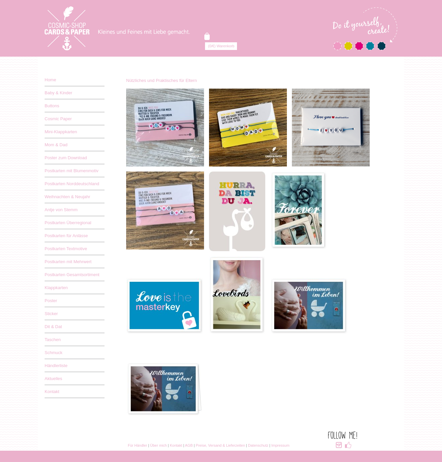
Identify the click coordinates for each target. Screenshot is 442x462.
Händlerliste (56, 365)
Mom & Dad (56, 144)
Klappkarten (56, 287)
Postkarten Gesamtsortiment (72, 274)
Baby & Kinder (58, 92)
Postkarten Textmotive (66, 248)
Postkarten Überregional (68, 222)
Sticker (51, 313)
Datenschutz (258, 445)
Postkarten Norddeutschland (72, 183)
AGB (189, 445)
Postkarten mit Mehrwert (68, 261)
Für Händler (137, 445)
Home (50, 79)
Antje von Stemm (61, 209)
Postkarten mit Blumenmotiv (72, 170)
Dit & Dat (53, 326)
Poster (51, 300)
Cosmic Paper (58, 118)
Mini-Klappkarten (61, 131)
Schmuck (53, 352)
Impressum (280, 445)
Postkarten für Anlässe (66, 235)
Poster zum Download (66, 157)
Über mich (158, 445)
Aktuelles (53, 378)
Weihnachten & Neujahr (67, 196)
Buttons (52, 105)
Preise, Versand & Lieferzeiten (220, 445)
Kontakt (52, 391)
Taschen (53, 339)
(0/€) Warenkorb (221, 46)
